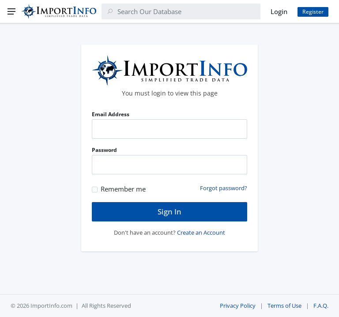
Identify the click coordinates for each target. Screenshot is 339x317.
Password (104, 150)
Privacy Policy (238, 306)
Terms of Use (284, 306)
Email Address (110, 114)
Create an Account (201, 232)
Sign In (169, 211)
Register (313, 11)
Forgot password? (223, 188)
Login (279, 11)
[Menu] (11, 11)
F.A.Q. (320, 306)
